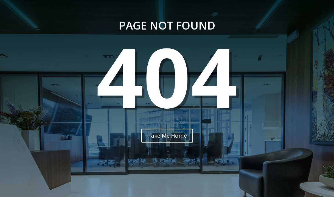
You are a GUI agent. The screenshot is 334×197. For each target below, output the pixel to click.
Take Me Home (167, 135)
